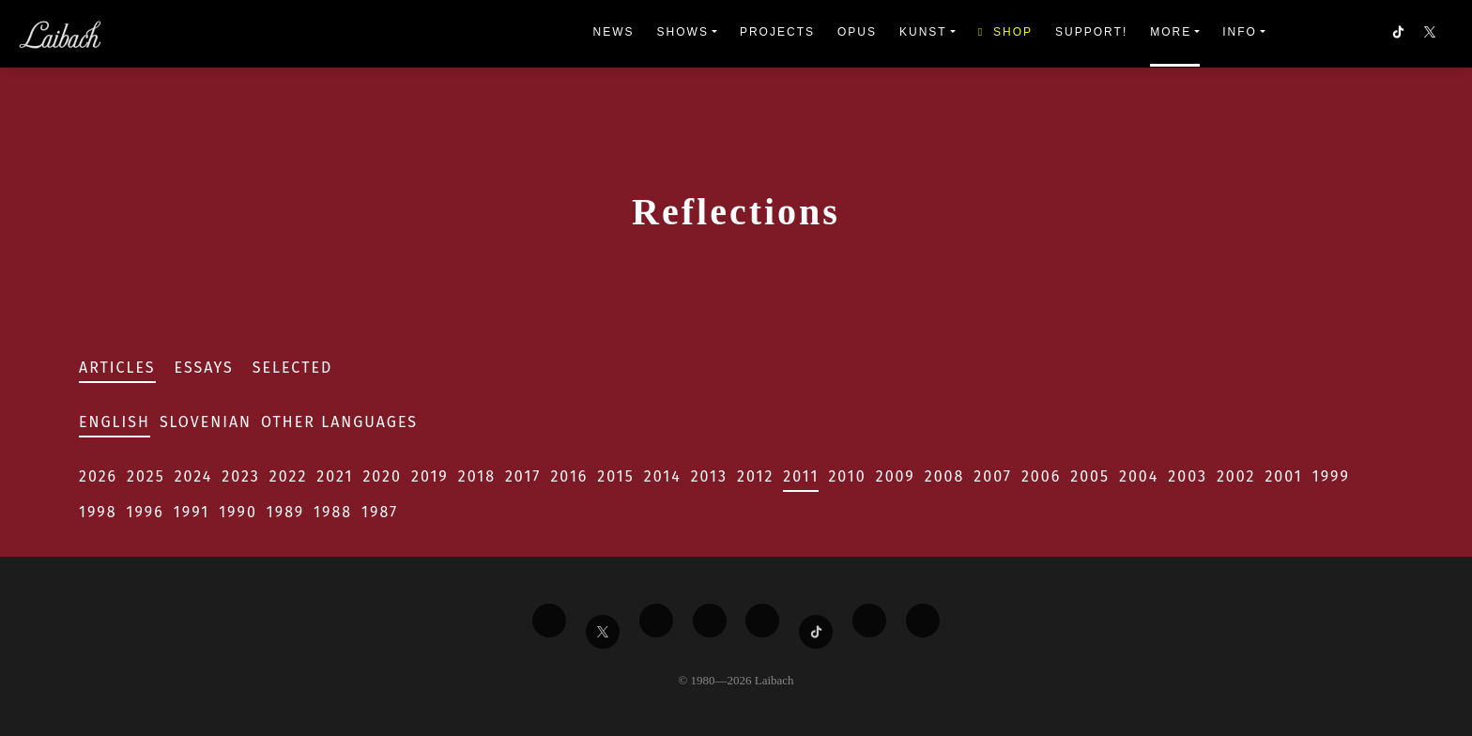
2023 (240, 476)
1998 (98, 512)
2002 (1236, 476)
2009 (895, 476)
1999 (1331, 476)
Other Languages (339, 422)
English (114, 422)
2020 (382, 476)
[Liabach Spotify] (869, 620)
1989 (285, 512)
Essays (204, 367)
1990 (238, 512)
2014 (663, 476)
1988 (333, 512)
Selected (293, 367)
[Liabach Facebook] (549, 620)
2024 (194, 476)
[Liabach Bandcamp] (923, 620)
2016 (569, 476)
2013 (709, 476)
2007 (993, 476)
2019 (430, 476)
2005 (1090, 476)
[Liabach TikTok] (816, 632)
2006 (1041, 476)
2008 (945, 476)
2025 (146, 476)
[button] (1431, 34)
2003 (1187, 476)
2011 (801, 476)
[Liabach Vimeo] (656, 620)
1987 (379, 512)
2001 (1283, 476)
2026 (98, 476)
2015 (615, 476)
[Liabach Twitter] (603, 632)
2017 (523, 476)
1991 (191, 512)
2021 (334, 476)
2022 (288, 476)
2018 (477, 476)
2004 (1138, 476)
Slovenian (206, 422)
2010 (847, 476)
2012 (755, 476)
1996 (145, 512)
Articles (117, 367)
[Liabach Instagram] (762, 620)
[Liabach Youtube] (710, 620)
